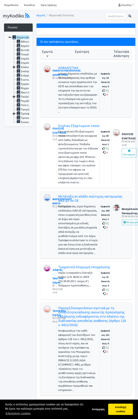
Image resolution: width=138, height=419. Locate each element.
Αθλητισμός (25, 41)
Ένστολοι (24, 80)
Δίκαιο (22, 67)
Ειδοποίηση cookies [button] (18, 413)
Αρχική (41, 15)
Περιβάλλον (25, 101)
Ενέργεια (24, 75)
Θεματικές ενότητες (26, 37)
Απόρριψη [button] (98, 409)
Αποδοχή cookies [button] (120, 409)
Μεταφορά (129, 153)
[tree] (18, 79)
